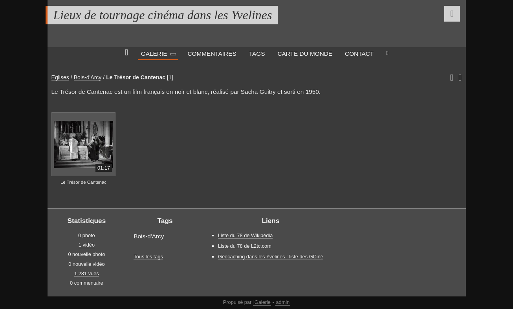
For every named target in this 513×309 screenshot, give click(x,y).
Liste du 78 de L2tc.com (244, 246)
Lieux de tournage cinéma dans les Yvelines (162, 15)
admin (282, 302)
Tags (257, 53)
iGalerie (262, 302)
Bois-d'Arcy (88, 77)
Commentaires (211, 53)
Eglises (60, 77)
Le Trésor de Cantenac (135, 77)
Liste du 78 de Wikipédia (245, 235)
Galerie (154, 53)
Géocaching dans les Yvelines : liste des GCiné (270, 257)
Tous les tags (148, 257)
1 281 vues (86, 273)
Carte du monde (304, 53)
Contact (359, 53)
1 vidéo (87, 245)
